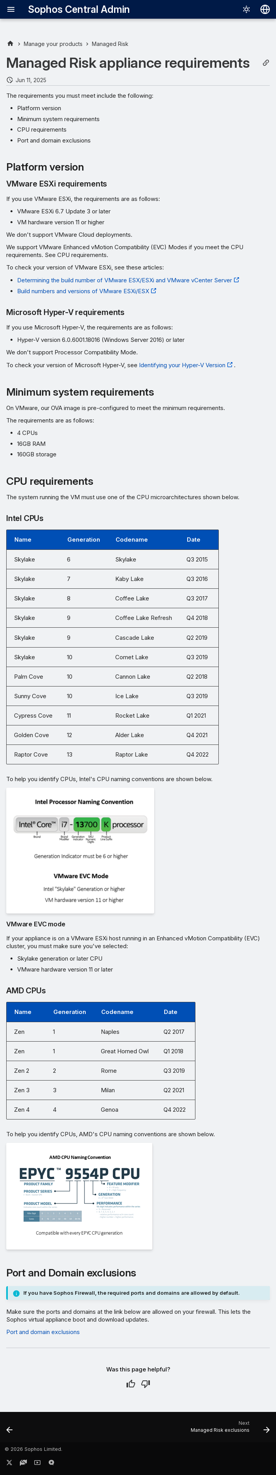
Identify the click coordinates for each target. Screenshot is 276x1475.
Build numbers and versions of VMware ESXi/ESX (83, 291)
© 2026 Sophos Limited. (33, 1449)
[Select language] (265, 9)
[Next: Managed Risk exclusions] (228, 1429)
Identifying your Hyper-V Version (182, 365)
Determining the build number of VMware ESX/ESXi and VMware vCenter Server (124, 280)
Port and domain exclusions (43, 1332)
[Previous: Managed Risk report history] (10, 1429)
